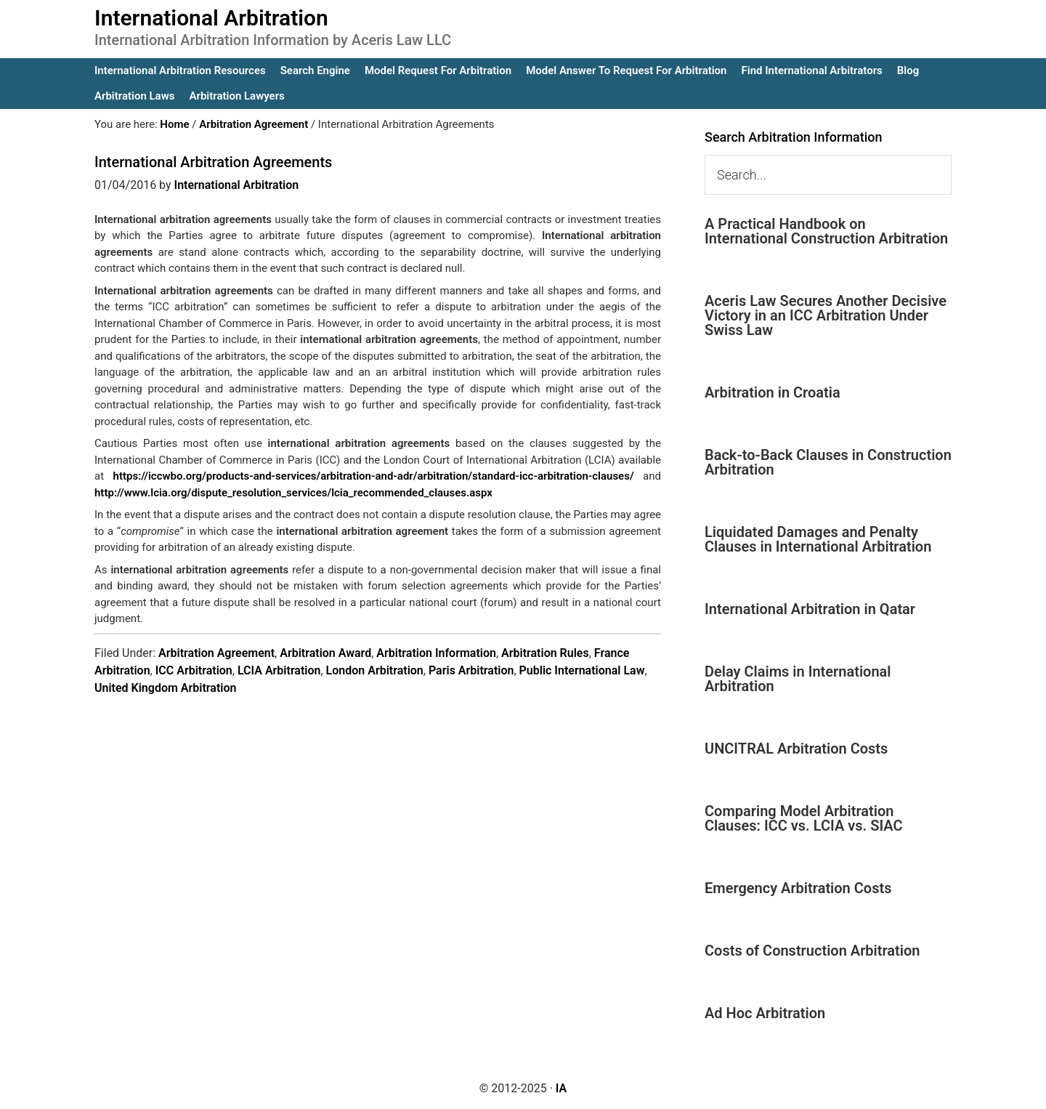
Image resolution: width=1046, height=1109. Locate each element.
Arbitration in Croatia (772, 392)
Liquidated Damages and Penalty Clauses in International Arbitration (818, 539)
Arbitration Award (325, 653)
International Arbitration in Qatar (810, 609)
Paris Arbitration (471, 670)
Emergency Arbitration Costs (798, 888)
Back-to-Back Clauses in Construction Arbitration (828, 462)
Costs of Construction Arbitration (812, 950)
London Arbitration (374, 670)
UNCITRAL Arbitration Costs (796, 748)
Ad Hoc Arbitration (765, 1013)
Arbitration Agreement (216, 653)
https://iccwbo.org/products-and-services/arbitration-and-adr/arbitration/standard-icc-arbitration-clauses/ (373, 476)
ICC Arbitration (193, 670)
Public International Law (582, 670)
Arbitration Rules (545, 653)
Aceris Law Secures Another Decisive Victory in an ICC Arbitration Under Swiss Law (825, 315)
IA (561, 1088)
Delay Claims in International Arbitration (798, 679)
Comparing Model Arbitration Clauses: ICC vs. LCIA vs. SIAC (804, 818)
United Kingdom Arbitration (165, 688)
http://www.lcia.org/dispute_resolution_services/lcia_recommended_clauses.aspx (293, 492)
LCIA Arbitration (279, 670)
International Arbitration (211, 18)
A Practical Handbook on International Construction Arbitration (826, 231)
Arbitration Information (436, 653)
